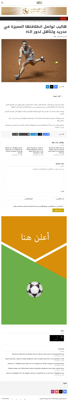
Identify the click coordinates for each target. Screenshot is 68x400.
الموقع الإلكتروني (29, 198)
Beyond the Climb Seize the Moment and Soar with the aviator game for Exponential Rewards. (56, 150)
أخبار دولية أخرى (48, 21)
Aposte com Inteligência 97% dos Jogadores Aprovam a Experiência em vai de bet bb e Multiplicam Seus (35, 371)
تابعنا (65, 381)
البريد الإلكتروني (59, 198)
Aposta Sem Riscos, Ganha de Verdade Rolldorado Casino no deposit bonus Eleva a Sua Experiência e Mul (34, 150)
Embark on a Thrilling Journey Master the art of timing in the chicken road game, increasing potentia (13, 150)
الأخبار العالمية (56, 21)
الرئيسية (64, 21)
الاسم (62, 191)
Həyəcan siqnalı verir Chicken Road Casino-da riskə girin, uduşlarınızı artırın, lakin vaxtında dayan (36, 366)
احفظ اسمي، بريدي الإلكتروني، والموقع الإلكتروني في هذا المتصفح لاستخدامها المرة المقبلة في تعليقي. (38, 206)
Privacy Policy (5, 396)
